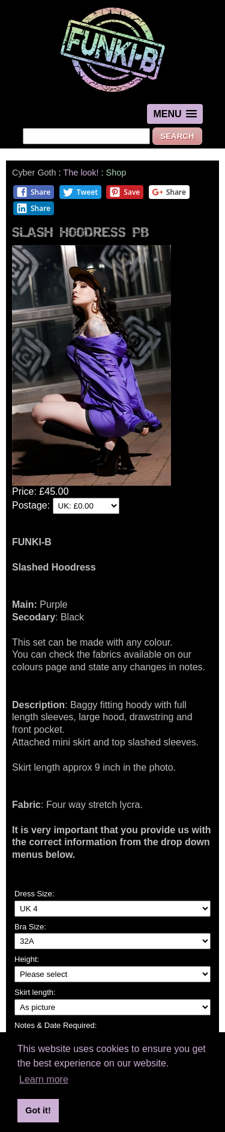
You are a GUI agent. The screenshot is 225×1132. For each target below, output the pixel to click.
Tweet (80, 192)
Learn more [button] (43, 1079)
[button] (174, 114)
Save (124, 192)
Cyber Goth (34, 172)
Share (33, 192)
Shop (116, 172)
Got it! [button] (37, 1110)
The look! (80, 172)
